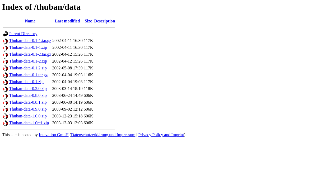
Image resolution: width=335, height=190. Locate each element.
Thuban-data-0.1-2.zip (28, 61)
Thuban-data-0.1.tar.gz (28, 75)
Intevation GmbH (53, 134)
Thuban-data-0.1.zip (26, 81)
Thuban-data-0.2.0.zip (28, 88)
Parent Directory (23, 33)
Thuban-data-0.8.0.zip (28, 95)
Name (30, 21)
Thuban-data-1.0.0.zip (28, 116)
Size (88, 21)
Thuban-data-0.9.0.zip (28, 109)
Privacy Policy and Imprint (161, 134)
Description (104, 21)
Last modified (67, 21)
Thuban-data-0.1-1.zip (28, 47)
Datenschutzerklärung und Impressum (103, 134)
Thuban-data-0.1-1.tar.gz (30, 40)
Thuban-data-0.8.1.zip (28, 102)
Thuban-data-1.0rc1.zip (29, 123)
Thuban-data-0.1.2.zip (28, 68)
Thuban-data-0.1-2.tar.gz (30, 54)
